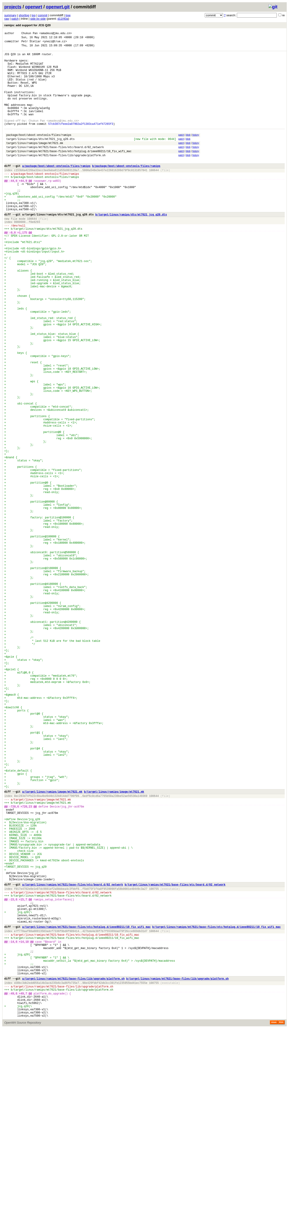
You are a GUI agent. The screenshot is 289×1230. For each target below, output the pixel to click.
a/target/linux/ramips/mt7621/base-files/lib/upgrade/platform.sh (73, 1172)
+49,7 (23, 1190)
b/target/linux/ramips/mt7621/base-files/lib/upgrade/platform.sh (177, 1172)
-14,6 (13, 1128)
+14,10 (24, 1128)
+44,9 (23, 208)
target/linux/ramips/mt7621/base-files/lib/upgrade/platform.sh (55, 178)
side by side (38, 18)
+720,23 (26, 966)
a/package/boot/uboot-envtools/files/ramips (56, 190)
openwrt (33, 6)
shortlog (24, 15)
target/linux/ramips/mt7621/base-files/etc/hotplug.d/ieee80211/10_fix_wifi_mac (68, 173)
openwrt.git (58, 6)
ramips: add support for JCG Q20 (27, 25)
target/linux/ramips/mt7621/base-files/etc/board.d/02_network (55, 169)
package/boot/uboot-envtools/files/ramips (38, 154)
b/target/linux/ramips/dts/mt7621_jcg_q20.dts (131, 248)
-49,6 (13, 1190)
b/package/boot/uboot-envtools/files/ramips (126, 190)
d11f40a (63, 18)
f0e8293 (34, 257)
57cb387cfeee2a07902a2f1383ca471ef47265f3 (80, 142)
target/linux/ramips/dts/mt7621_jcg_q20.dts (40, 159)
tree (67, 15)
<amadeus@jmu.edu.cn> (55, 34)
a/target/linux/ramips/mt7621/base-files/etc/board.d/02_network (72, 1060)
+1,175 (22, 270)
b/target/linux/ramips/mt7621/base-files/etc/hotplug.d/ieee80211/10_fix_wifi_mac (216, 1110)
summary (10, 15)
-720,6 (14, 966)
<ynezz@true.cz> (54, 43)
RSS (281, 1224)
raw (6, 18)
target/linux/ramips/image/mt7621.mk (34, 164)
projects (12, 6)
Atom (273, 1224)
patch (15, 18)
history (195, 154)
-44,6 (13, 208)
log (33, 15)
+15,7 (23, 1078)
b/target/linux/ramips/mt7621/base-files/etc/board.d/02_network (175, 1060)
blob (188, 154)
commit (42, 15)
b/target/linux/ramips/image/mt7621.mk (114, 948)
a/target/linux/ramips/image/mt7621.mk (52, 948)
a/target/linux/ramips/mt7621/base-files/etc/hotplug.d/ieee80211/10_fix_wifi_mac (86, 1110)
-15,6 (13, 1078)
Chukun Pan (29, 34)
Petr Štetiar (31, 43)
